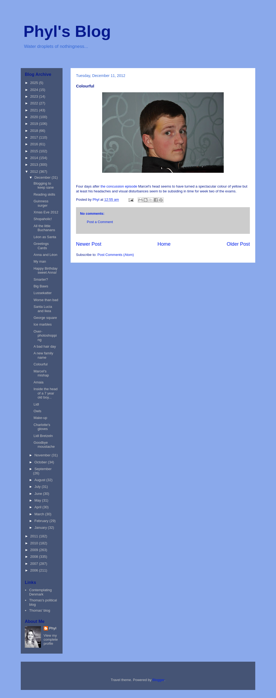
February (42, 521)
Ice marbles (42, 324)
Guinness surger (40, 203)
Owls (37, 411)
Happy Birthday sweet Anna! (45, 270)
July (38, 487)
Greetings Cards (41, 246)
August (40, 480)
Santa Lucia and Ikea (42, 309)
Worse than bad (45, 300)
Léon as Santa (44, 237)
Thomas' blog (39, 610)
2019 (34, 124)
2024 (34, 90)
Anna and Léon (45, 255)
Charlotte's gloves (41, 427)
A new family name (43, 355)
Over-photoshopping (45, 335)
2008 (34, 557)
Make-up (40, 418)
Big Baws (40, 286)
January (41, 528)
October (41, 462)
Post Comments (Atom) (116, 255)
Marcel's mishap (41, 373)
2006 (34, 570)
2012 (34, 172)
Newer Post (88, 244)
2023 (34, 96)
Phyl (52, 628)
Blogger (158, 680)
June (38, 494)
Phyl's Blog (67, 31)
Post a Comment (100, 222)
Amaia (38, 382)
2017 (34, 137)
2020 (34, 117)
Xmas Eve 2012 (45, 212)
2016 (34, 144)
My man (39, 261)
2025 (34, 83)
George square (45, 318)
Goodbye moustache (44, 444)
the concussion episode (119, 186)
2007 (34, 564)
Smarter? (40, 279)
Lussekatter (42, 293)
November (43, 455)
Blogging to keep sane (43, 185)
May (38, 500)
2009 (34, 550)
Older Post (238, 244)
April (38, 507)
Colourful (40, 364)
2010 (34, 543)
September (43, 469)
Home (164, 244)
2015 (34, 151)
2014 (34, 158)
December (43, 177)
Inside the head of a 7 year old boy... (45, 393)
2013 (34, 165)
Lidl (36, 404)
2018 (34, 131)
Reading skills (44, 194)
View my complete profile (51, 639)
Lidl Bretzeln (43, 436)
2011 (34, 536)
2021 (34, 110)
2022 (34, 103)
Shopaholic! (42, 219)
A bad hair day (44, 346)
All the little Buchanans (44, 228)
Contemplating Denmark (40, 592)
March (39, 514)
